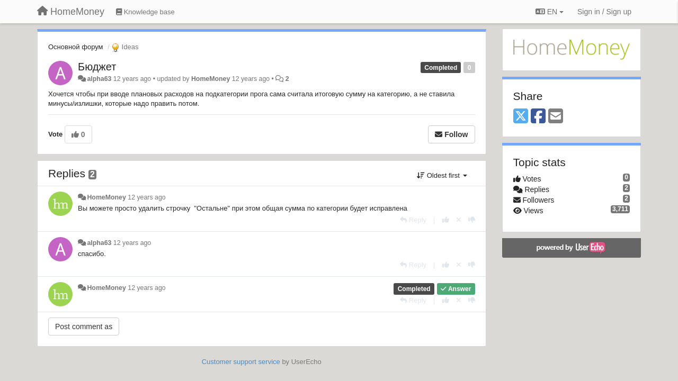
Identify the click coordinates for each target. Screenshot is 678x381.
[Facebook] (538, 116)
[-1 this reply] (471, 220)
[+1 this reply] (445, 220)
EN (550, 11)
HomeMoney (210, 79)
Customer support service (241, 362)
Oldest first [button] (442, 175)
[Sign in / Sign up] (604, 12)
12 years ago (146, 197)
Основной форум (75, 47)
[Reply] (413, 220)
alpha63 (99, 79)
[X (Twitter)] (520, 116)
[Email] (555, 116)
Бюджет (97, 66)
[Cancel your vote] (458, 220)
